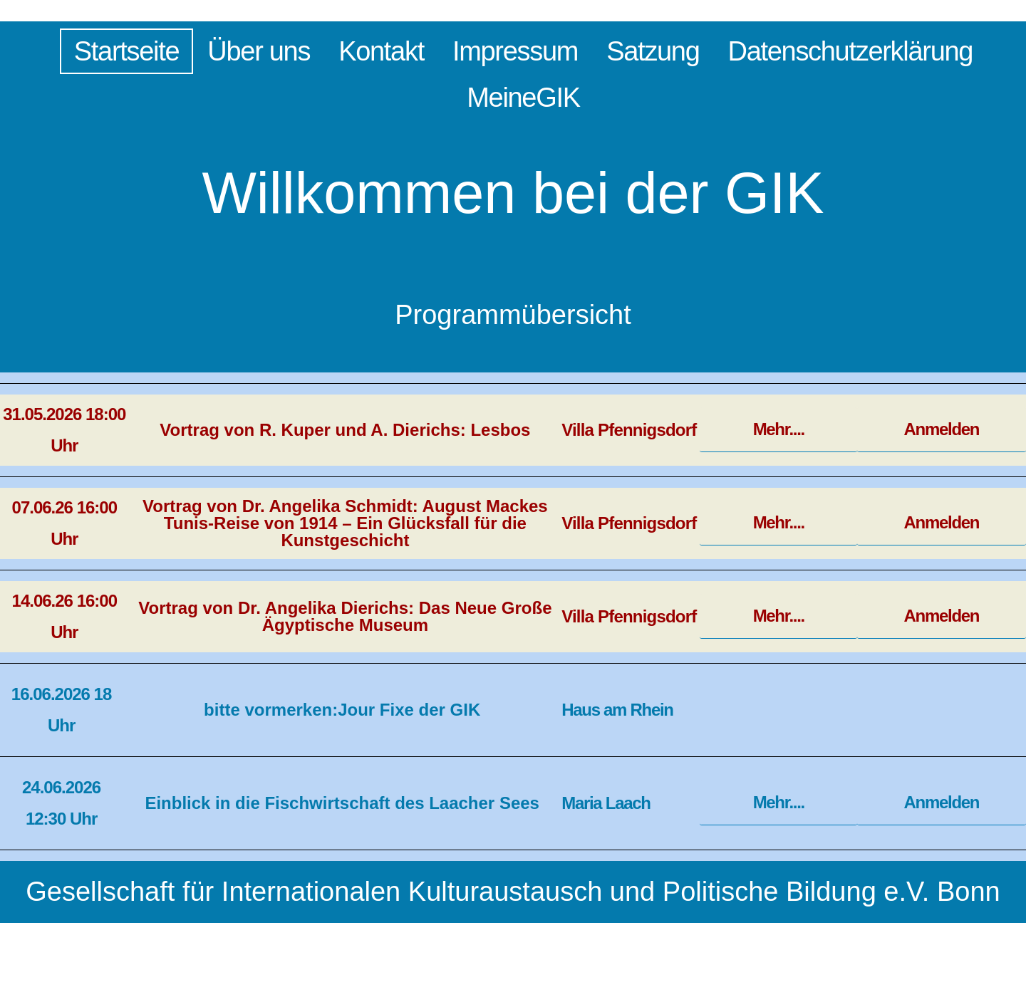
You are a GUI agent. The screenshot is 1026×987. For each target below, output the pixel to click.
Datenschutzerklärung (850, 51)
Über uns (258, 51)
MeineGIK (523, 98)
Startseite (127, 51)
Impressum (515, 51)
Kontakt (381, 51)
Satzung (652, 51)
